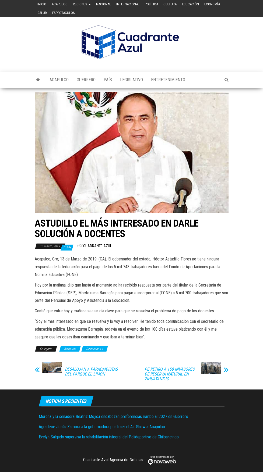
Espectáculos (63, 13)
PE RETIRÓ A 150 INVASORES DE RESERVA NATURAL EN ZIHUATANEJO (169, 374)
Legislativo (131, 79)
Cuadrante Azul (97, 246)
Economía (212, 4)
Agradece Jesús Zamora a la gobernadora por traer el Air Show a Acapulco (102, 426)
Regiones (82, 4)
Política (151, 4)
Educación (190, 4)
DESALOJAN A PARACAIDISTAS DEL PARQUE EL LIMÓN (91, 372)
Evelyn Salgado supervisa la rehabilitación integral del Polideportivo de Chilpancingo (109, 436)
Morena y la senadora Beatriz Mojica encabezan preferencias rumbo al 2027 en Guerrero (113, 416)
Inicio (41, 4)
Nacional (103, 4)
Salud (42, 13)
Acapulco (60, 4)
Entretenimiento (168, 79)
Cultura (170, 4)
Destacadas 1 (94, 349)
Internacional (127, 4)
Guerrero (86, 79)
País (108, 79)
